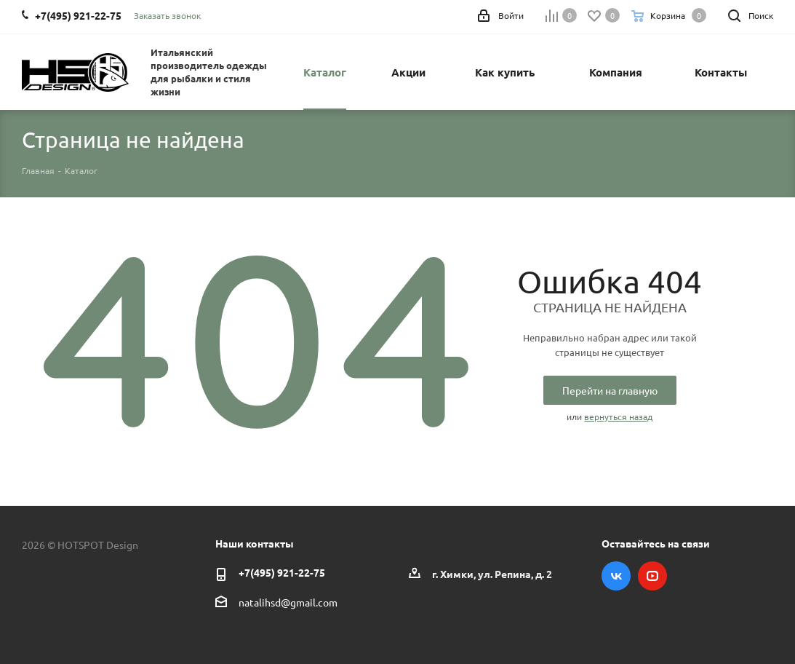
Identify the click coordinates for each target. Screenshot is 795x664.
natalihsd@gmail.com (288, 602)
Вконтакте (616, 575)
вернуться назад (618, 416)
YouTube (652, 575)
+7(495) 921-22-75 (282, 572)
